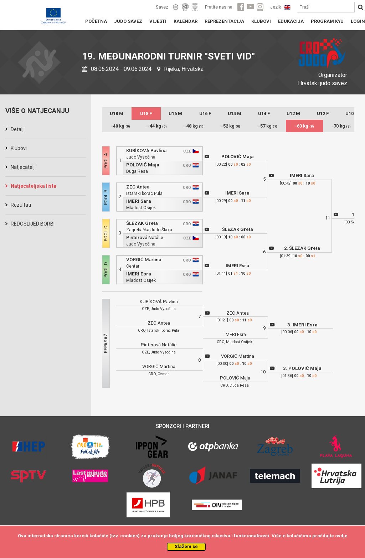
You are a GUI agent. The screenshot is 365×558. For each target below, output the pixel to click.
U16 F (205, 113)
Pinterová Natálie (144, 237)
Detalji (18, 129)
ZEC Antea (137, 187)
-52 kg (230, 126)
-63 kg (304, 126)
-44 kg (157, 126)
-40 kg (120, 126)
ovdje (341, 535)
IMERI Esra (138, 274)
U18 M (116, 113)
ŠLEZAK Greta (142, 223)
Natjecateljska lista (33, 186)
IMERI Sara (138, 201)
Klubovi (19, 148)
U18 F (146, 113)
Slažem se (186, 546)
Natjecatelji (23, 167)
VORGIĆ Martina (143, 259)
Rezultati (21, 205)
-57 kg (267, 126)
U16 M (175, 113)
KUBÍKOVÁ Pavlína (146, 150)
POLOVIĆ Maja (142, 164)
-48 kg (194, 126)
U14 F (264, 113)
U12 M (293, 113)
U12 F (323, 113)
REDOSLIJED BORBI (33, 224)
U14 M (234, 113)
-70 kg (341, 126)
